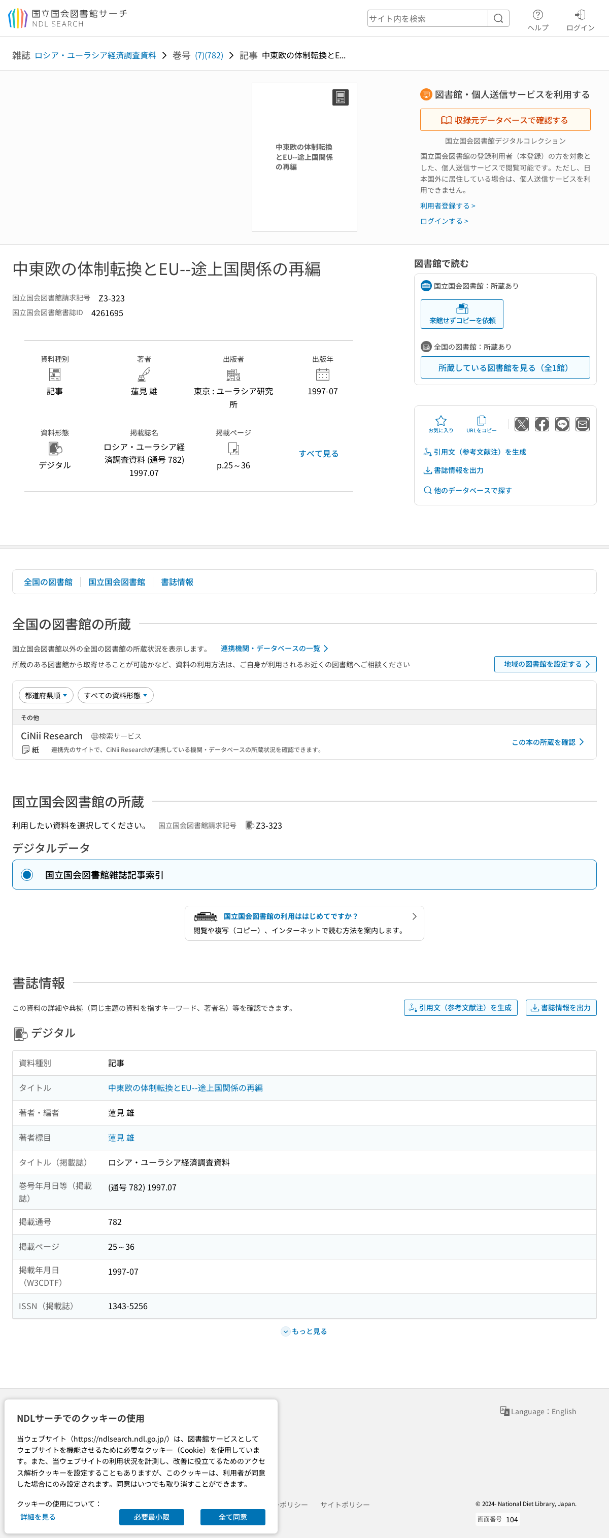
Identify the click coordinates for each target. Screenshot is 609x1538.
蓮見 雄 (121, 1137)
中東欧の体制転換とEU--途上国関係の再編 (185, 1087)
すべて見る (318, 453)
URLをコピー (481, 424)
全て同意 (233, 1517)
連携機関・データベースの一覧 (276, 648)
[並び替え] (46, 695)
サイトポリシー (345, 1504)
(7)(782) (209, 55)
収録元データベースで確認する (504, 120)
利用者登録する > (448, 205)
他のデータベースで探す (467, 490)
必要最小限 (152, 1517)
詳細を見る (38, 1517)
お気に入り (441, 424)
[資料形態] (116, 695)
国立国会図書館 (116, 581)
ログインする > (444, 221)
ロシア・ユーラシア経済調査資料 (95, 55)
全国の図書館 (48, 581)
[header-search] (438, 18)
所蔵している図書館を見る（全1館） (505, 367)
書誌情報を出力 (453, 470)
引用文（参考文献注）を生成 (474, 452)
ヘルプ (538, 19)
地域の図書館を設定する (549, 664)
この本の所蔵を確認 (550, 742)
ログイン (580, 19)
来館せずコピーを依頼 (462, 313)
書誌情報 (177, 581)
